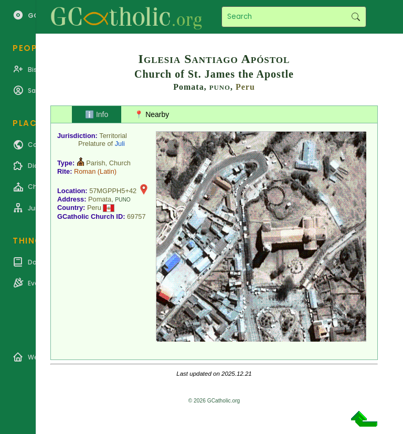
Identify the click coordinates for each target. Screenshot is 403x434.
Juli (120, 143)
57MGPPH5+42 (112, 191)
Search (355, 17)
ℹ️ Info (96, 114)
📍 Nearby (151, 114)
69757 (136, 216)
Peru (245, 86)
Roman (85, 171)
